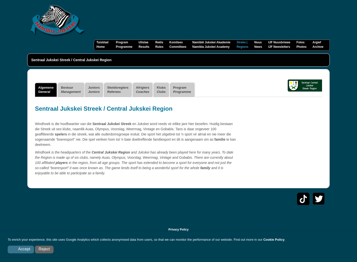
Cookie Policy (273, 239)
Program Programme (124, 45)
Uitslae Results (144, 45)
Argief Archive (317, 45)
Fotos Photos (302, 45)
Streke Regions (242, 45)
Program (182, 90)
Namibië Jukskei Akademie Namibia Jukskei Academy (211, 45)
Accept (24, 249)
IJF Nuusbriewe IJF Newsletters (279, 45)
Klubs (161, 90)
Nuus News (258, 45)
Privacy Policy (178, 229)
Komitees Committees (177, 45)
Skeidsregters (117, 90)
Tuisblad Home (103, 45)
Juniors (94, 90)
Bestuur (71, 90)
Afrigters (142, 90)
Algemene (46, 90)
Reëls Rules (159, 45)
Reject (44, 249)
